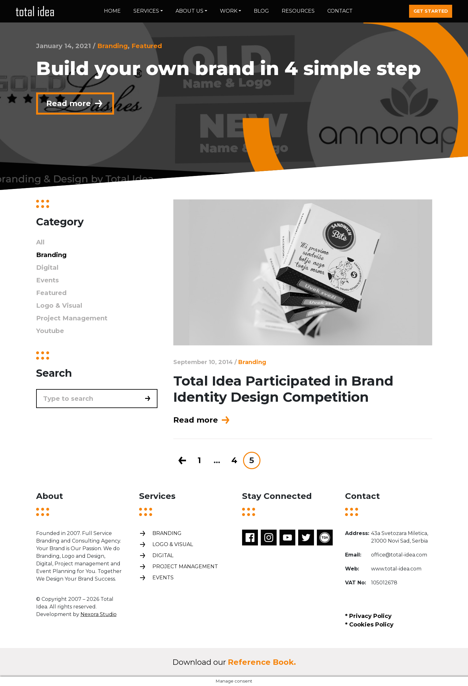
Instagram (269, 537)
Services (146, 11)
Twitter (306, 537)
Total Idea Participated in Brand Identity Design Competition (283, 389)
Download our (234, 662)
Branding (112, 46)
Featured (146, 46)
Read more (75, 103)
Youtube (50, 331)
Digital (47, 267)
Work (228, 11)
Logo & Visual (59, 305)
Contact (340, 11)
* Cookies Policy (369, 624)
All (40, 242)
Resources (298, 11)
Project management (178, 567)
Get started (431, 11)
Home (112, 11)
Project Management (71, 318)
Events (47, 280)
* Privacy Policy (368, 616)
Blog (261, 11)
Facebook (250, 537)
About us (189, 11)
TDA (325, 537)
